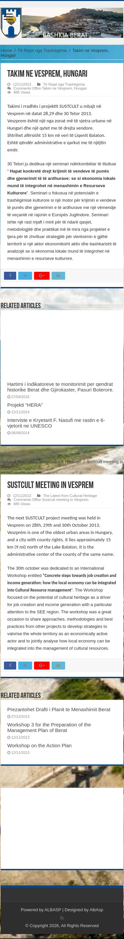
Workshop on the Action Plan (39, 745)
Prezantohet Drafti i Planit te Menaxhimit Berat (58, 709)
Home (6, 50)
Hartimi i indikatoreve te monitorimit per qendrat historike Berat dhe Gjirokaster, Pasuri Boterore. (60, 386)
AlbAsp (96, 909)
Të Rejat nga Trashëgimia (42, 50)
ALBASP (53, 909)
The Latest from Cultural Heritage (49, 461)
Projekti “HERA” (25, 405)
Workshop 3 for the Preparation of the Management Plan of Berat (49, 727)
